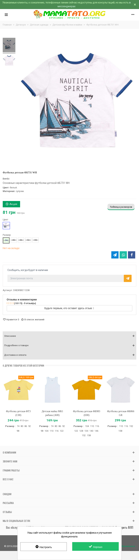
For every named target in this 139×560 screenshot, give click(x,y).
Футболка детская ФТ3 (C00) (18, 413)
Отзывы (7, 512)
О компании (9, 452)
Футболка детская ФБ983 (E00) (86, 413)
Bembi (6, 178)
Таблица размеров (121, 207)
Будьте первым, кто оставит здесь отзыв (69, 308)
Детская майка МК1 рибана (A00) (52, 413)
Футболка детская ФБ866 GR (120, 413)
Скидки (7, 494)
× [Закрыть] (135, 4)
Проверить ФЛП (124, 527)
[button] (69, 336)
